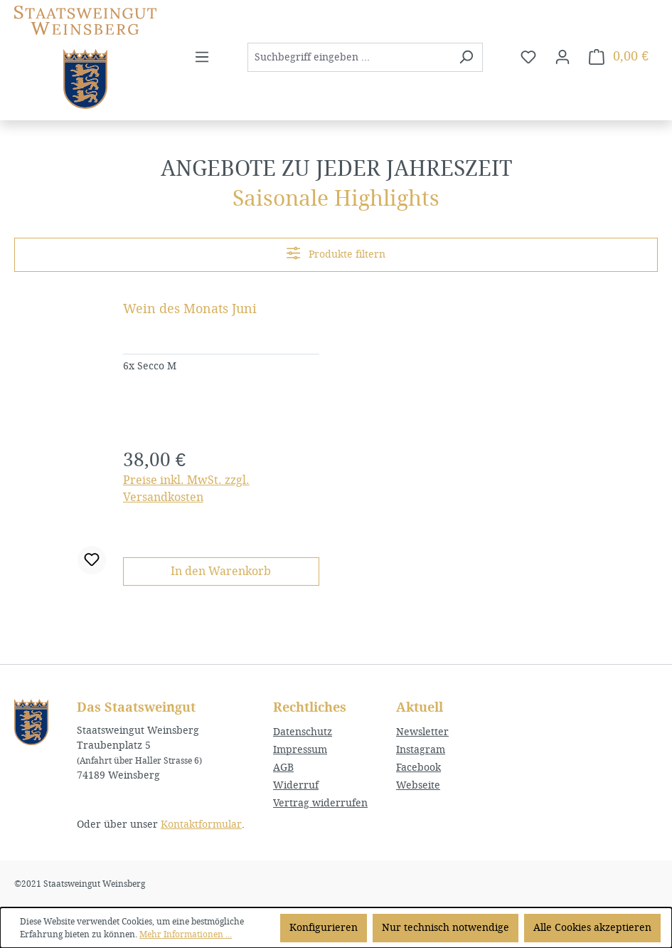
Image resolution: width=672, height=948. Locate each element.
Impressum (300, 750)
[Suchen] (466, 57)
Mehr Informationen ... (185, 934)
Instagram (420, 750)
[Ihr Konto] (562, 57)
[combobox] (348, 57)
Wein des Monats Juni (190, 309)
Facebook (418, 768)
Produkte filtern (336, 253)
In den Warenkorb (221, 571)
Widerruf (296, 785)
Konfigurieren (323, 928)
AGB (283, 768)
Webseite (418, 785)
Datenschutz (302, 732)
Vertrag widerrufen (320, 803)
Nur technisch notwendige (445, 928)
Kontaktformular (201, 824)
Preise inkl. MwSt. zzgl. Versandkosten (186, 488)
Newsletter (422, 732)
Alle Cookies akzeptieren (592, 928)
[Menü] (202, 57)
